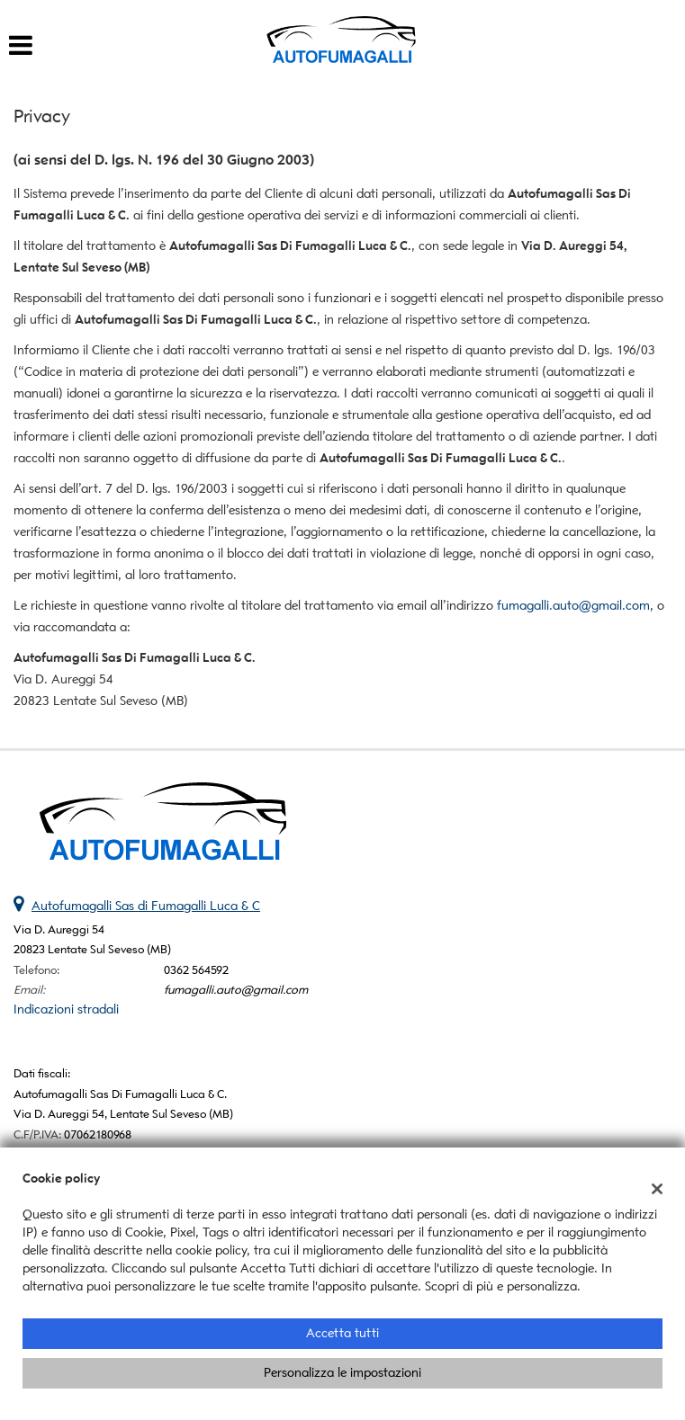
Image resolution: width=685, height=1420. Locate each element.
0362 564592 (196, 970)
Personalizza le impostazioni (342, 1372)
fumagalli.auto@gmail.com (573, 605)
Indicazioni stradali (66, 1009)
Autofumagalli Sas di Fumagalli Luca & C (146, 906)
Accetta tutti (342, 1333)
